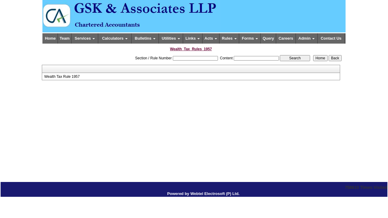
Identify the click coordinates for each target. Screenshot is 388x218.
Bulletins (145, 38)
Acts (211, 38)
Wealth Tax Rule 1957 (62, 76)
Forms (250, 38)
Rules (229, 38)
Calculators (115, 38)
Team (65, 38)
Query (268, 38)
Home (50, 38)
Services (85, 38)
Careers (286, 38)
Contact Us (331, 38)
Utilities (171, 38)
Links (193, 38)
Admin (306, 38)
